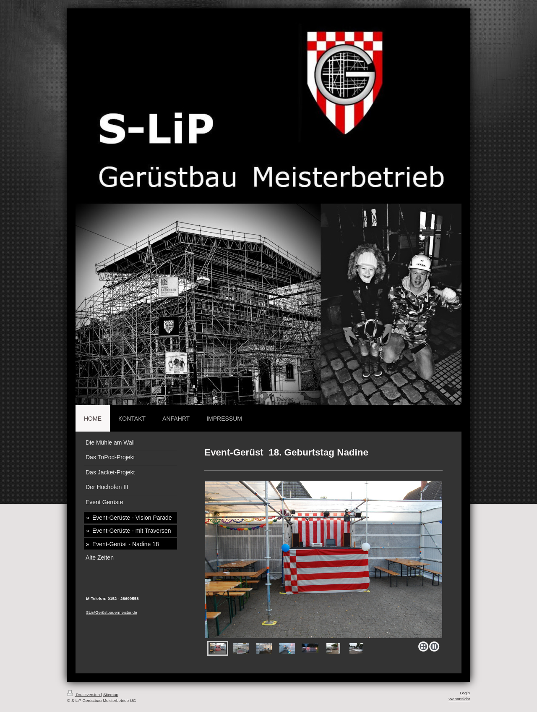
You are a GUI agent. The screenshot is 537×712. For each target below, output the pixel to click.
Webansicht (459, 698)
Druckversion (84, 694)
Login (465, 693)
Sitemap (110, 694)
